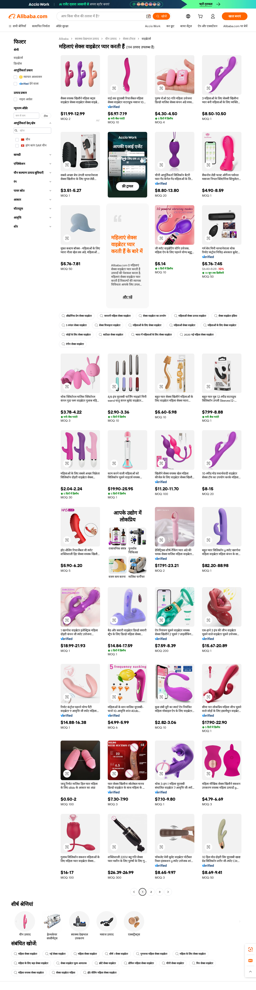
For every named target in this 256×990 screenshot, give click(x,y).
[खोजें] (161, 16)
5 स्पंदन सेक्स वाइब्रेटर (74, 325)
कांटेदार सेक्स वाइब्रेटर (111, 334)
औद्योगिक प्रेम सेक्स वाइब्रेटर (77, 316)
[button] (148, 16)
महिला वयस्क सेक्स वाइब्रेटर (29, 972)
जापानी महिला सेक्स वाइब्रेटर (115, 316)
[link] (250, 949)
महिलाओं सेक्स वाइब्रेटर (182, 325)
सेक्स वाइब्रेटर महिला (63, 972)
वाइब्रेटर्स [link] (146, 38)
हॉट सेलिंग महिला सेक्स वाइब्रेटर (99, 972)
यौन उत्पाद (110, 38)
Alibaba (63, 38)
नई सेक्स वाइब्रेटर (55, 954)
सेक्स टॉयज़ (129, 38)
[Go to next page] (168, 892)
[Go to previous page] (134, 892)
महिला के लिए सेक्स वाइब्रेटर (190, 954)
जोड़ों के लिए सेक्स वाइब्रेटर (76, 334)
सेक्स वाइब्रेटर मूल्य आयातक (71, 963)
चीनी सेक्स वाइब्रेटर (173, 963)
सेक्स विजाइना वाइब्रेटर (107, 325)
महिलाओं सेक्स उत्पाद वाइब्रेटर (190, 316)
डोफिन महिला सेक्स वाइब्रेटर (139, 963)
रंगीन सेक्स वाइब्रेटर (73, 344)
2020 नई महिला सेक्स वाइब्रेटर (197, 334)
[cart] (201, 17)
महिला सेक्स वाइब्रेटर (25, 954)
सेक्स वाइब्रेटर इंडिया (225, 316)
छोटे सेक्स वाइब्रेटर (105, 963)
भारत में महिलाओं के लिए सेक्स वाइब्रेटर (151, 334)
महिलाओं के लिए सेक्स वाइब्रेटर (144, 325)
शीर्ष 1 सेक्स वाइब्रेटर (116, 954)
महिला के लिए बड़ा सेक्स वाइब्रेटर (31, 963)
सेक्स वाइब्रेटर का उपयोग (152, 316)
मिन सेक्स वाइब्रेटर (202, 963)
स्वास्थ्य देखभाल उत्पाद (87, 38)
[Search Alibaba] (102, 16)
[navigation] (32, 465)
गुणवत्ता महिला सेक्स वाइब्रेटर (151, 954)
